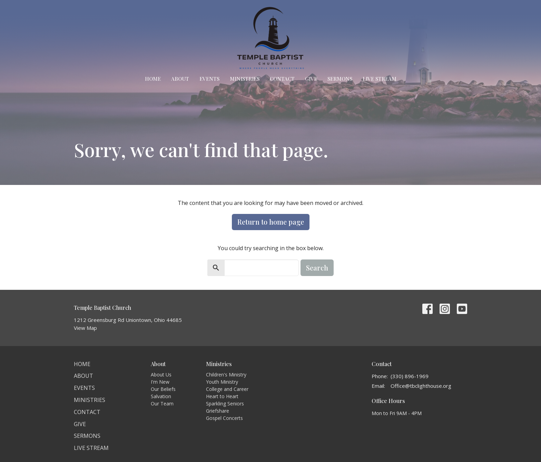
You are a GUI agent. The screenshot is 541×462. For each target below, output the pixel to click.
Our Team (162, 403)
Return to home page (270, 221)
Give (311, 78)
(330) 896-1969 (410, 376)
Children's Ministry (226, 374)
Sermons (339, 78)
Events (209, 78)
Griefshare (217, 410)
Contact (282, 78)
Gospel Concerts (224, 418)
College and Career (227, 389)
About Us (161, 374)
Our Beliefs (163, 389)
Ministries (244, 78)
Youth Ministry (222, 382)
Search (317, 267)
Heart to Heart (222, 396)
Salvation (161, 396)
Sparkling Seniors (225, 403)
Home (153, 78)
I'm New (160, 382)
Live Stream (379, 78)
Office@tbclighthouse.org (421, 385)
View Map (85, 327)
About (180, 78)
